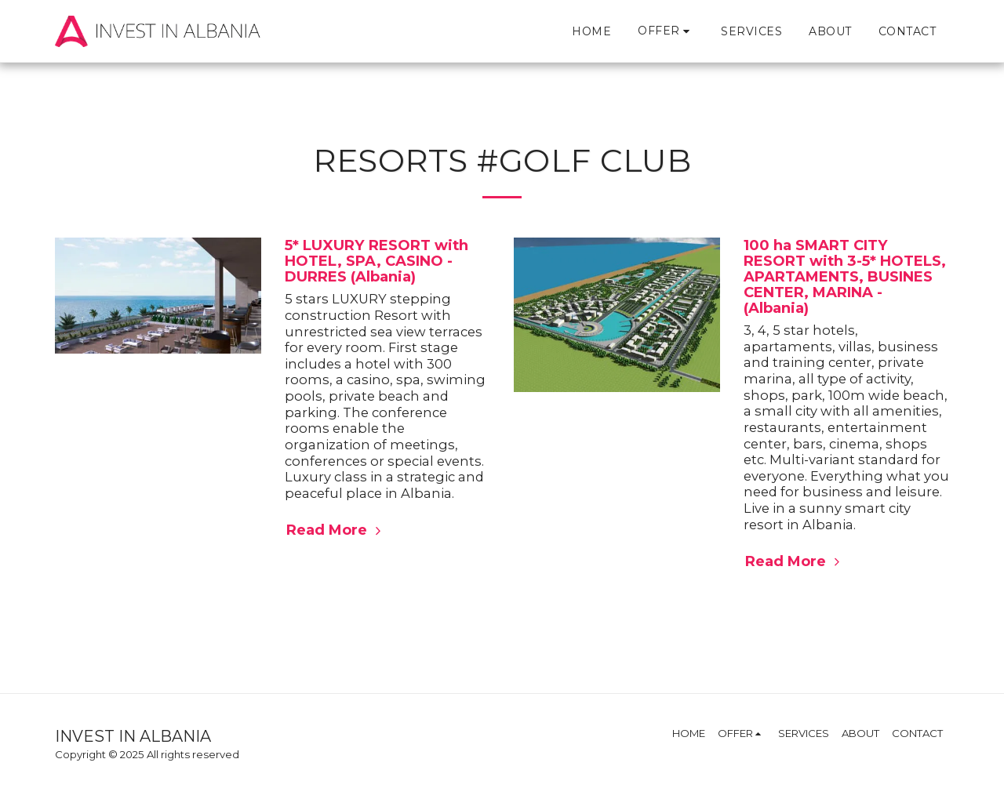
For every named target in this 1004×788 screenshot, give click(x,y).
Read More (335, 530)
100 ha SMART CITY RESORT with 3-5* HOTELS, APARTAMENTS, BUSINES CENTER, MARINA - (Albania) (845, 276)
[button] (666, 31)
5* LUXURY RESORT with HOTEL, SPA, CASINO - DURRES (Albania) (376, 260)
